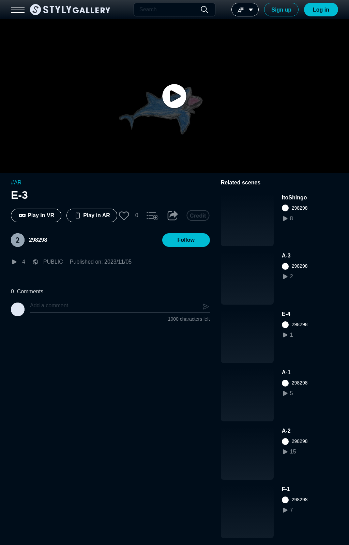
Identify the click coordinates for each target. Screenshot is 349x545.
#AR (16, 182)
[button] (124, 215)
